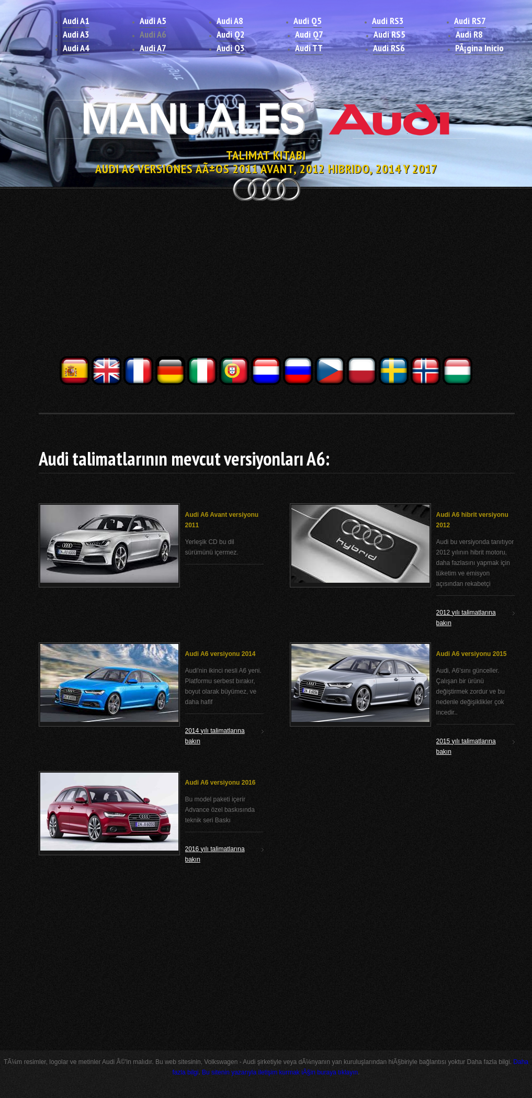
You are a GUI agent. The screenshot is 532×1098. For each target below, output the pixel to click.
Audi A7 (153, 48)
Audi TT (309, 48)
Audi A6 (153, 34)
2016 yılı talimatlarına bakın (215, 854)
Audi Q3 (231, 48)
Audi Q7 (309, 34)
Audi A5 (153, 21)
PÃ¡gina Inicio (479, 48)
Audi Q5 (307, 21)
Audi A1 (76, 21)
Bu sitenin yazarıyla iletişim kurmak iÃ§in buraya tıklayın (280, 1072)
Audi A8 (230, 21)
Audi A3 (76, 34)
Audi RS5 (389, 34)
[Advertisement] (266, 281)
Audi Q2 (231, 34)
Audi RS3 (388, 21)
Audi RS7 (470, 21)
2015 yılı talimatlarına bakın (466, 746)
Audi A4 (76, 48)
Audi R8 (469, 34)
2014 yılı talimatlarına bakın (215, 736)
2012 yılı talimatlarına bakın (466, 618)
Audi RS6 (389, 48)
